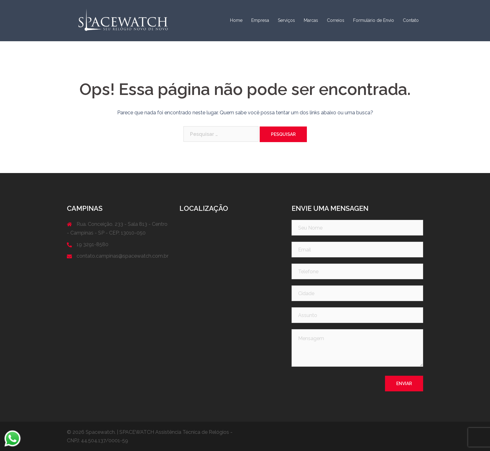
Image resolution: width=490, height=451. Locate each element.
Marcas (311, 20)
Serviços (286, 20)
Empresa (260, 20)
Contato (411, 20)
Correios (335, 20)
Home (236, 20)
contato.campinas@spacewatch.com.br (122, 256)
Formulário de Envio (373, 20)
